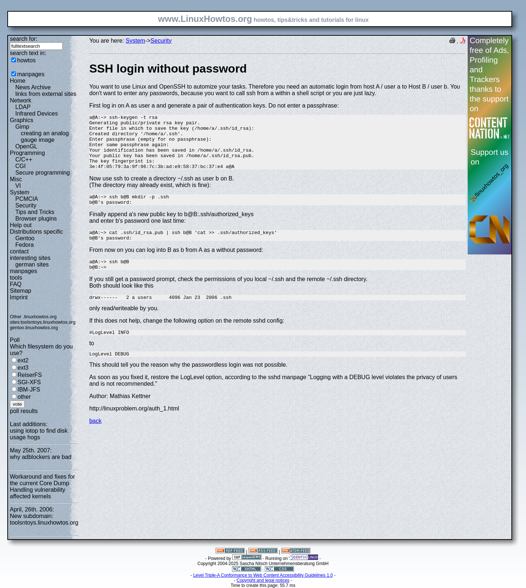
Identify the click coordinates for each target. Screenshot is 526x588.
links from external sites (45, 94)
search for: (24, 39)
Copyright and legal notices (263, 580)
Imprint (19, 297)
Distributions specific (36, 232)
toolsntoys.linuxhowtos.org (48, 322)
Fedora (24, 245)
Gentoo (24, 238)
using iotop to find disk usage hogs (38, 434)
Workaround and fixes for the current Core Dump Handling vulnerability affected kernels (42, 486)
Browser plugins (36, 218)
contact (19, 251)
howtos (26, 60)
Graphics (21, 120)
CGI (20, 166)
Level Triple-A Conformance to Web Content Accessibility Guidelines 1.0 (263, 575)
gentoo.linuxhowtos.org (34, 327)
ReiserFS (30, 375)
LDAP (23, 107)
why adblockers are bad (40, 457)
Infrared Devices (36, 113)
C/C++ (23, 159)
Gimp (22, 127)
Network (20, 100)
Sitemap (20, 291)
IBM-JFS (29, 389)
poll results (24, 411)
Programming (27, 153)
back (95, 442)
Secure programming (42, 173)
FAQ (16, 284)
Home (18, 81)
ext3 (23, 368)
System (19, 192)
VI (18, 186)
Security (25, 205)
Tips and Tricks (34, 212)
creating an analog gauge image (45, 136)
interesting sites (30, 258)
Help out (21, 225)
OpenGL (26, 146)
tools (16, 277)
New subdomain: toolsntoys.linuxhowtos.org (44, 519)
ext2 (23, 360)
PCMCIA (26, 199)
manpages (31, 74)
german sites (32, 264)
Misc (16, 179)
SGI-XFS (29, 382)
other (24, 397)
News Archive (33, 87)
